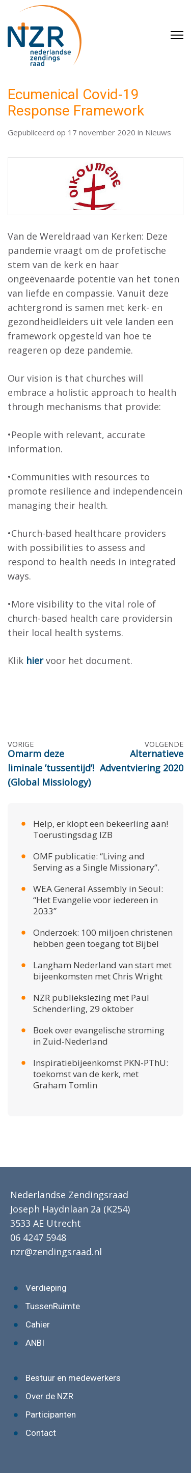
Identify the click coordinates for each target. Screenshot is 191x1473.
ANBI (34, 1343)
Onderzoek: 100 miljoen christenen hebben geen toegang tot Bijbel (103, 938)
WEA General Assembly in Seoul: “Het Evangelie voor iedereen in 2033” (98, 900)
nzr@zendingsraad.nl (56, 1252)
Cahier (37, 1324)
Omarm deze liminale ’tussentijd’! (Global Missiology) (51, 767)
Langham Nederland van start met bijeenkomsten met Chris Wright (102, 970)
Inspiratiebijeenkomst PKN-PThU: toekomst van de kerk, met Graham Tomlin (100, 1074)
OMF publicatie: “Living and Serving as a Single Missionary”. (96, 861)
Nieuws (158, 132)
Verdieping (46, 1288)
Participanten (50, 1414)
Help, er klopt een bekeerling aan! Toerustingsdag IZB (100, 829)
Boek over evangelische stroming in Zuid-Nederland (99, 1035)
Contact (40, 1433)
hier (34, 660)
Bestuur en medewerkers (73, 1378)
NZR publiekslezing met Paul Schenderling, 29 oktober (91, 1003)
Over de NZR (49, 1396)
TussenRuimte (52, 1306)
